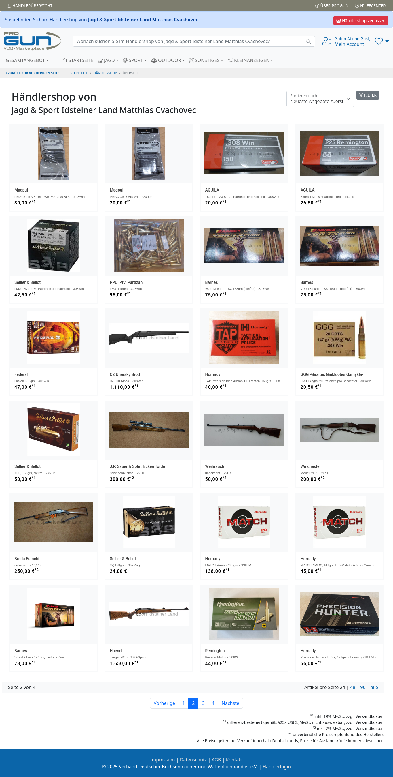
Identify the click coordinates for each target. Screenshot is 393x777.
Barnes (211, 282)
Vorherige (164, 703)
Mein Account (352, 41)
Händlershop (105, 73)
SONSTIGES (204, 60)
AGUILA (212, 190)
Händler (29, 6)
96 (362, 687)
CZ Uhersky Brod (125, 374)
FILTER (368, 95)
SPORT (133, 60)
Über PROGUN (332, 5)
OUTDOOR (166, 60)
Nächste (230, 703)
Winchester (311, 466)
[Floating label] (320, 99)
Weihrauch (214, 466)
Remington (215, 650)
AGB (216, 760)
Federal (21, 374)
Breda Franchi (26, 558)
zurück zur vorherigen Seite (32, 73)
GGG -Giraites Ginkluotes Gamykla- (332, 374)
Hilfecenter (370, 5)
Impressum (162, 760)
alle (374, 687)
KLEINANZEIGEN (249, 60)
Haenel (116, 650)
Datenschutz (193, 760)
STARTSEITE (78, 60)
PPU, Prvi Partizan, (126, 282)
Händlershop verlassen (361, 20)
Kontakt (234, 760)
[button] (382, 41)
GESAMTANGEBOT (25, 60)
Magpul (21, 190)
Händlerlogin (277, 766)
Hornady (213, 374)
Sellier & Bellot (27, 282)
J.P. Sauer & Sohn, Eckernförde (137, 466)
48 (352, 687)
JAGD (106, 60)
